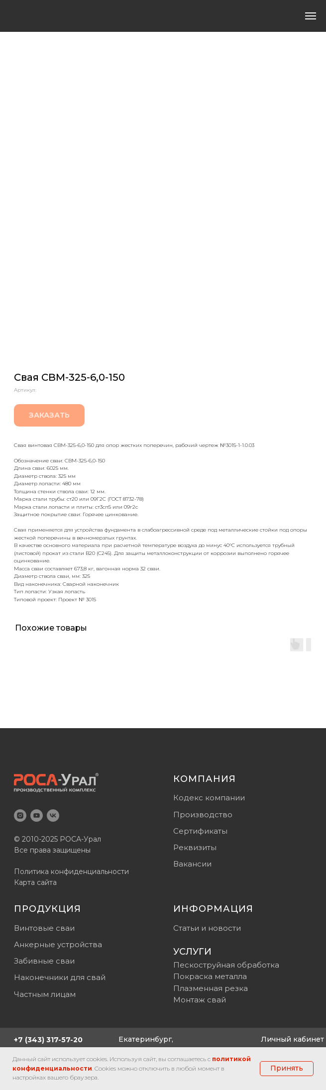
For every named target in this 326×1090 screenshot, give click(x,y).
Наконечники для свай (60, 977)
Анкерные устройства (58, 944)
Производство (202, 814)
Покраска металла (210, 976)
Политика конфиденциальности (71, 871)
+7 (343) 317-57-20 (48, 1039)
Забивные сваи (44, 961)
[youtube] (36, 815)
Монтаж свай (199, 999)
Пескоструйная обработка (226, 965)
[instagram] (20, 815)
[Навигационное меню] (310, 15)
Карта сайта (35, 882)
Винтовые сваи (44, 928)
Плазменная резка (210, 988)
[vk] (53, 815)
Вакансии (192, 864)
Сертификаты (200, 831)
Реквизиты (195, 847)
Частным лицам (45, 994)
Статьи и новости (207, 928)
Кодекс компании (209, 797)
